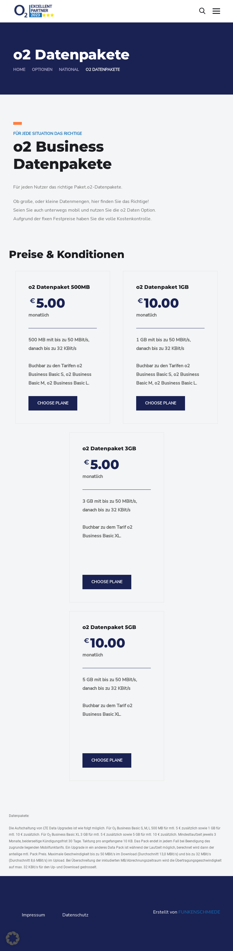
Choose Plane (52, 403)
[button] (12, 938)
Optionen (42, 69)
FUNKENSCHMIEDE (199, 912)
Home (19, 69)
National (69, 69)
